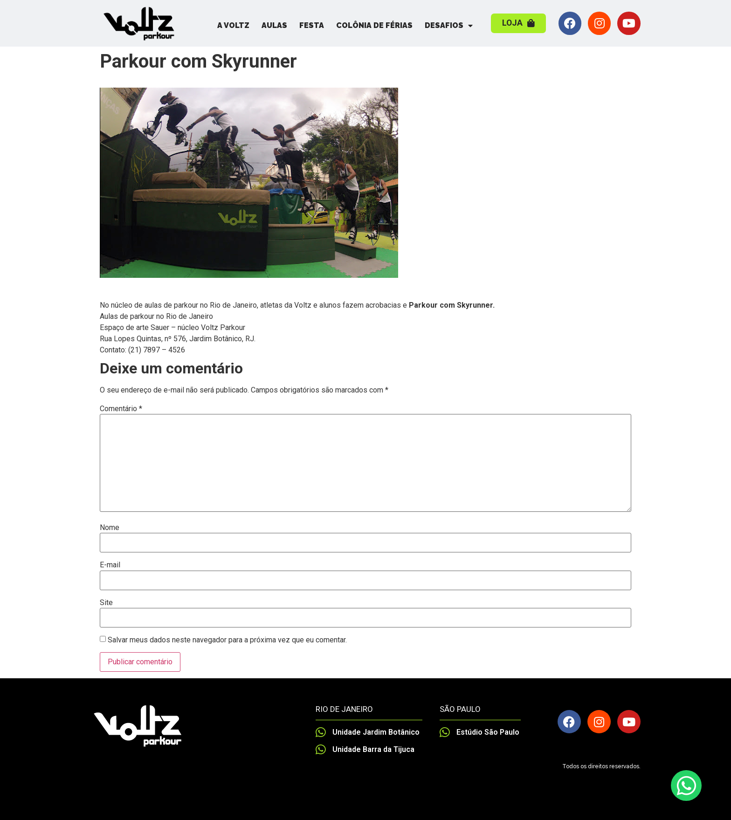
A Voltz (233, 25)
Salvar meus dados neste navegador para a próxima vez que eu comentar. (227, 640)
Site (106, 602)
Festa (311, 25)
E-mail (110, 565)
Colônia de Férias (374, 25)
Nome (109, 527)
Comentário (121, 409)
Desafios (449, 25)
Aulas (274, 25)
